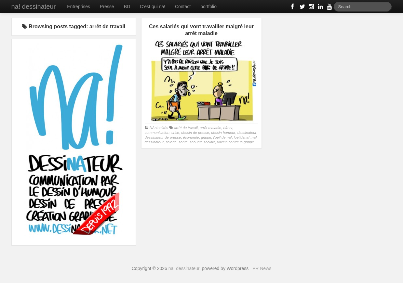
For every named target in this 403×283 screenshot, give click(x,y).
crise (175, 133)
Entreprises (78, 6)
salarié (171, 142)
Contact (183, 6)
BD (127, 6)
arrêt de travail (185, 128)
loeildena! (242, 137)
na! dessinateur (33, 6)
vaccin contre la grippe (235, 142)
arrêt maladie (210, 128)
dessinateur (247, 133)
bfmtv (227, 128)
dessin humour (223, 133)
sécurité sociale (202, 142)
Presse (107, 6)
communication (157, 133)
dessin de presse (195, 133)
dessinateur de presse (163, 137)
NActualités (159, 128)
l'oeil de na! (222, 137)
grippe (206, 137)
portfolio (208, 6)
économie (191, 137)
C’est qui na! (152, 6)
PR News (261, 268)
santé (183, 142)
